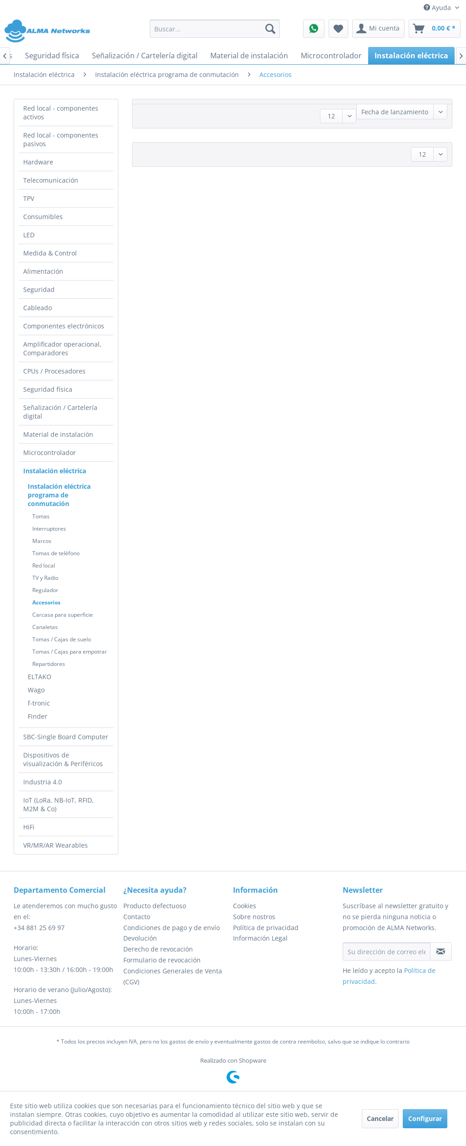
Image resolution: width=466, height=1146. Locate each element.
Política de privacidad (266, 927)
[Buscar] (270, 29)
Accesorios (46, 602)
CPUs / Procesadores (54, 371)
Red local (43, 565)
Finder (37, 716)
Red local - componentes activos (60, 112)
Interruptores (49, 528)
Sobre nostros (254, 916)
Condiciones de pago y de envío (171, 927)
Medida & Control (50, 253)
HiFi (29, 827)
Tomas (41, 516)
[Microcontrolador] (331, 55)
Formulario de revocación (162, 960)
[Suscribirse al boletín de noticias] (441, 951)
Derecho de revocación (158, 949)
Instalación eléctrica (54, 470)
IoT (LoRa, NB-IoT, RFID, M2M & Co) (58, 804)
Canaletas (45, 627)
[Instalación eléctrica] (411, 55)
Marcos (41, 541)
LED (29, 234)
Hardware (38, 162)
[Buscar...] (215, 29)
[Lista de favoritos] (338, 29)
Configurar (425, 1118)
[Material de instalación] (249, 55)
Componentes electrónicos (63, 326)
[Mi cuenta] (378, 29)
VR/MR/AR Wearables (55, 845)
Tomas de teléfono (56, 553)
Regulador (45, 590)
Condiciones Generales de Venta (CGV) (172, 976)
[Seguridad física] (52, 55)
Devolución (140, 938)
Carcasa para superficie (62, 615)
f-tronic (39, 703)
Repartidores (48, 664)
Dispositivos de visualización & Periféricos (63, 759)
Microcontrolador (49, 452)
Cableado (37, 307)
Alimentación (43, 271)
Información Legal (260, 938)
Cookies (244, 905)
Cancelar (380, 1118)
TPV (28, 198)
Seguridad (39, 289)
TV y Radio (45, 578)
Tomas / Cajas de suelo (61, 639)
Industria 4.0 (42, 782)
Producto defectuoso (154, 905)
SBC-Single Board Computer (65, 736)
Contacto (136, 916)
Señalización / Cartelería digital (60, 411)
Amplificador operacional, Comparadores (62, 348)
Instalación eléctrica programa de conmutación (59, 495)
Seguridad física (47, 389)
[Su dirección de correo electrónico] (387, 951)
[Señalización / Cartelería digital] (145, 55)
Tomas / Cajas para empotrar (69, 651)
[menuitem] (215, 29)
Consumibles (43, 216)
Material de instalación (58, 434)
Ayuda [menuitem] (438, 7)
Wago (36, 690)
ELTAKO (39, 676)
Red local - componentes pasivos (60, 139)
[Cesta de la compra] (435, 29)
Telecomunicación (50, 180)
